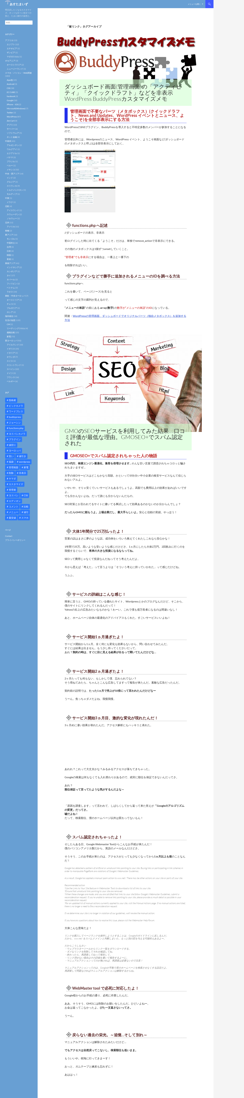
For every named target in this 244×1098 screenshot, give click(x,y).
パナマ (10, 157)
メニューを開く (194, 4)
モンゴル (11, 239)
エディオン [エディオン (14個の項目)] (15, 500)
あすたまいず (19, 4)
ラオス (10, 291)
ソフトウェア (13, 133)
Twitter (10, 112)
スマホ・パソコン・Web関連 (18, 73)
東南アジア (10, 263)
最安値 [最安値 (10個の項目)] (12, 517)
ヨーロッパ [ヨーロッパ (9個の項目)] (15, 450)
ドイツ (10, 373)
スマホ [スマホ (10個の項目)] (24, 517)
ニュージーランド (15, 69)
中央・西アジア (12, 173)
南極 (7, 230)
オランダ (11, 357)
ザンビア (11, 52)
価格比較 (11, 332)
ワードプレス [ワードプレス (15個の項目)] (16, 411)
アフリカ (9, 40)
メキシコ (11, 169)
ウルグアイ (12, 149)
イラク (10, 202)
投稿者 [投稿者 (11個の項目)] (12, 400)
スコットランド (14, 365)
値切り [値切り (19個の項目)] (12, 444)
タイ (9, 275)
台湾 (9, 247)
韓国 (9, 255)
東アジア (9, 234)
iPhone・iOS (12, 104)
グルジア (11, 182)
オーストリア (13, 300)
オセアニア (10, 60)
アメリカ (11, 226)
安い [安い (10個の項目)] (11, 456)
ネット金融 (12, 137)
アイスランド (13, 210)
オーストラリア (14, 64)
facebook (11, 96)
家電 (9, 336)
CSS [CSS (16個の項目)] (26, 495)
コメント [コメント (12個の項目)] (13, 506)
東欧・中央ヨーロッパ (15, 296)
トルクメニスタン (15, 190)
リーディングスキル (16, 328)
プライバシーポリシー (15, 540)
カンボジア (12, 271)
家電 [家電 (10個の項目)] (26, 467)
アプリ (10, 125)
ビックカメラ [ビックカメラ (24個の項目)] (16, 405)
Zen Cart (10, 120)
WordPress (12, 116)
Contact (8, 536)
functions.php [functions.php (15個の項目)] (16, 428)
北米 (7, 222)
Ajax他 (10, 80)
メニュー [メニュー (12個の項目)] (13, 512)
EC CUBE (11, 92)
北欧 (7, 206)
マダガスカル (13, 56)
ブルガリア (12, 308)
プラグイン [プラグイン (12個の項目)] (15, 439)
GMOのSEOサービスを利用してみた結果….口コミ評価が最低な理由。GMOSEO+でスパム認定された (125, 437)
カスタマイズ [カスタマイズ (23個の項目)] (16, 484)
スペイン (11, 369)
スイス (10, 361)
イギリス (11, 348)
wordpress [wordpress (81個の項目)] (24, 461)
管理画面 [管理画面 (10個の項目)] (13, 467)
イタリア (11, 353)
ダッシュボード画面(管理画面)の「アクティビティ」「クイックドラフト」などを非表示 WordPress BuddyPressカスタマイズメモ (123, 92)
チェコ (10, 304)
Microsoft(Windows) (16, 108)
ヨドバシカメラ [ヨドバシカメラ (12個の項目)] (17, 433)
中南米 (8, 141)
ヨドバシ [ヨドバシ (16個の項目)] (13, 495)
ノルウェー (12, 218)
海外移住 (9, 316)
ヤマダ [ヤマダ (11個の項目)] (12, 478)
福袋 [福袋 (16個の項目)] (11, 461)
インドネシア (13, 267)
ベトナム (11, 287)
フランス (11, 377)
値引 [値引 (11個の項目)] (26, 512)
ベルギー (11, 381)
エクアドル (12, 153)
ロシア (10, 312)
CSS (8, 88)
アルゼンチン (13, 145)
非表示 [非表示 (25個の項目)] (22, 472)
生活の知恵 (10, 320)
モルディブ (12, 194)
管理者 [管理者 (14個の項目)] (12, 489)
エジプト (11, 44)
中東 (7, 198)
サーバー (11, 129)
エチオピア (12, 48)
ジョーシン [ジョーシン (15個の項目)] (15, 422)
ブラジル (11, 161)
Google (10, 100)
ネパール (11, 279)
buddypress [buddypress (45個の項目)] (15, 416)
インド (10, 177)
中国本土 (11, 243)
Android (10, 84)
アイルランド (13, 344)
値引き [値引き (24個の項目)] (22, 456)
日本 (9, 251)
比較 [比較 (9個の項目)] (26, 506)
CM (8, 324)
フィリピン (12, 283)
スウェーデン (13, 214)
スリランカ (12, 186)
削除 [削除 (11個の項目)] (11, 472)
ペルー (10, 165)
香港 (9, 259)
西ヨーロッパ (11, 340)
